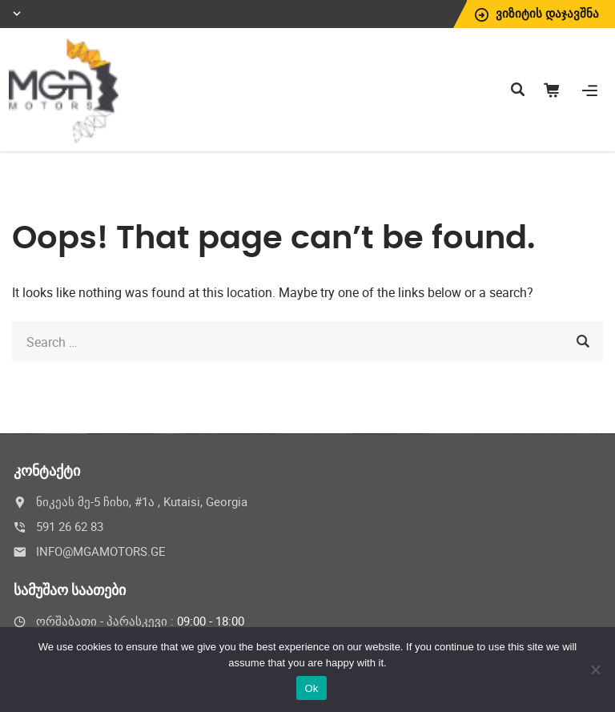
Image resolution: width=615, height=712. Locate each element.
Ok (311, 688)
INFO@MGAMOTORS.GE (101, 551)
